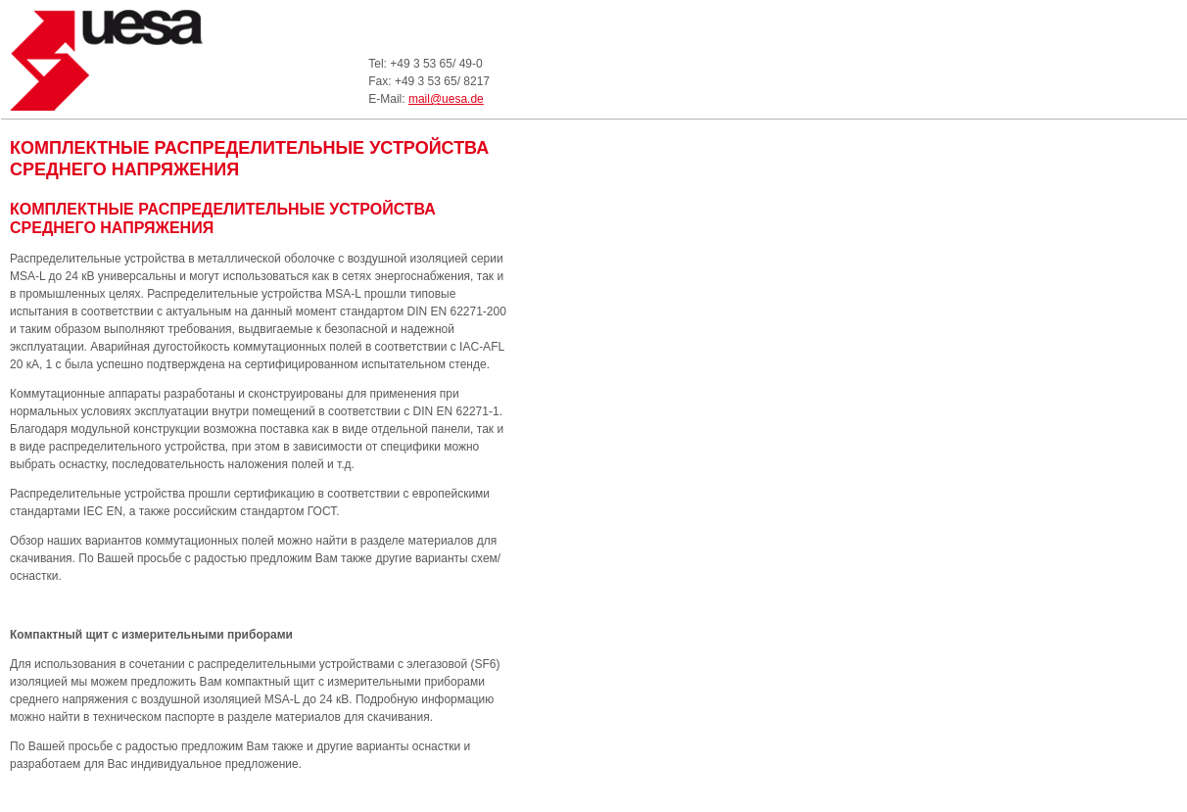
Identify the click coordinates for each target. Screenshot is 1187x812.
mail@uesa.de (446, 99)
